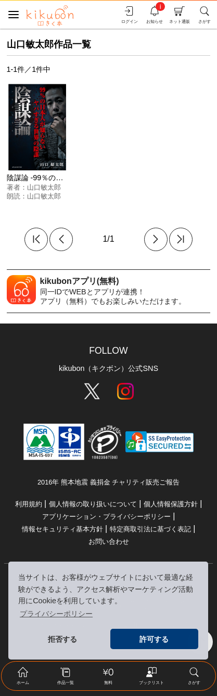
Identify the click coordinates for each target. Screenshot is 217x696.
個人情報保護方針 (171, 504)
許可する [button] (154, 639)
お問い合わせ (108, 541)
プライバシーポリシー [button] (56, 614)
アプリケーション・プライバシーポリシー (106, 516)
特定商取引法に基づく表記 (150, 529)
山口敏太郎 (44, 187)
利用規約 (28, 504)
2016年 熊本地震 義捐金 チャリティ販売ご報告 (108, 482)
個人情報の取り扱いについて (93, 504)
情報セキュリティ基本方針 (62, 529)
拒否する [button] (62, 639)
